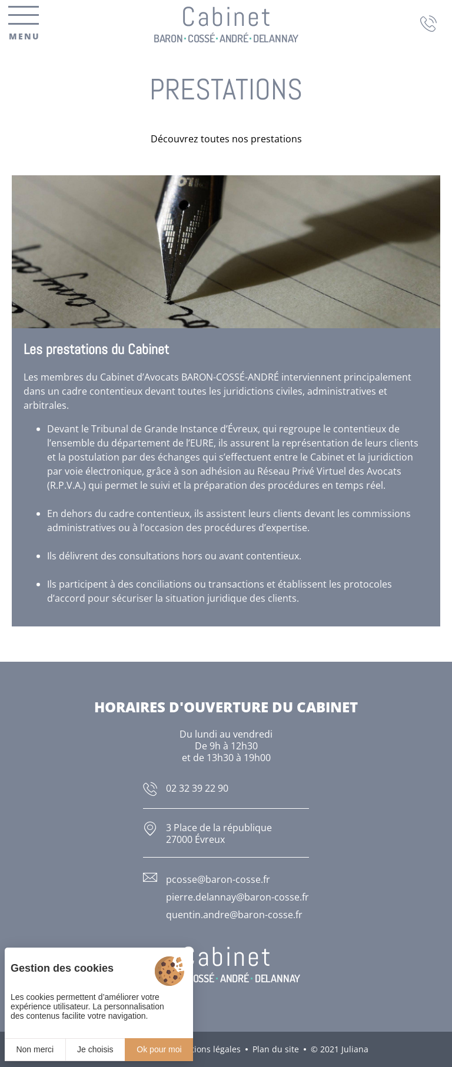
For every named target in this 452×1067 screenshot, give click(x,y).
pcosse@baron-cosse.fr (218, 879)
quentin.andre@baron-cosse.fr (234, 914)
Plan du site (275, 1049)
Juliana (354, 1049)
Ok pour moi (159, 1049)
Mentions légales (207, 1049)
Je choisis (95, 1049)
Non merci (35, 1049)
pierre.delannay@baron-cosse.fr (237, 897)
